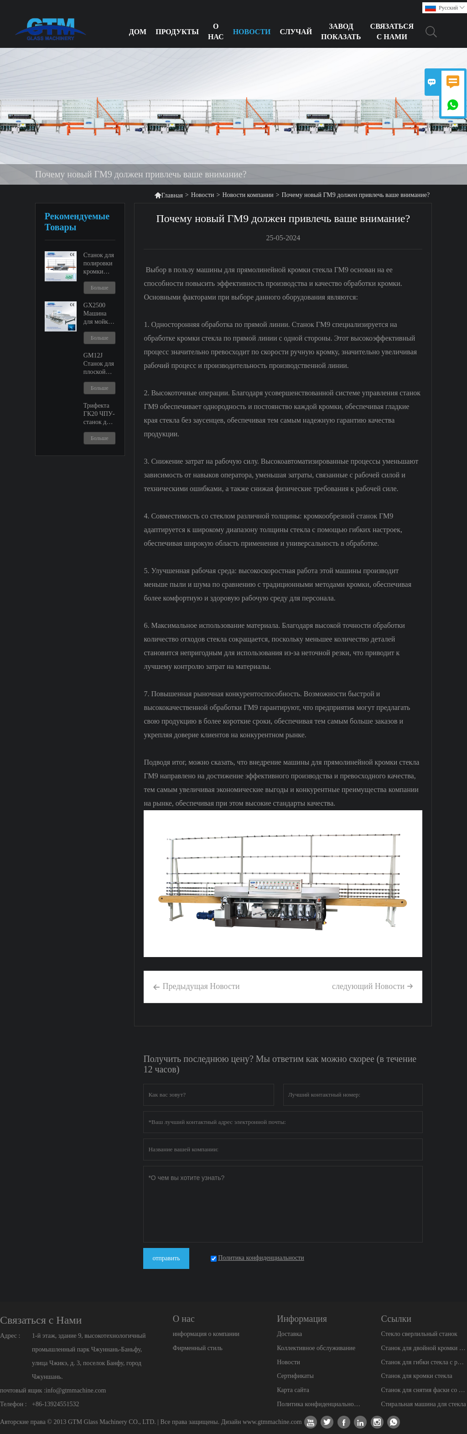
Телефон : (13, 1404)
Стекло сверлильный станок (419, 1333)
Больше (100, 288)
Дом (138, 32)
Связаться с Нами (41, 1320)
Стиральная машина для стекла (423, 1404)
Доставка (289, 1333)
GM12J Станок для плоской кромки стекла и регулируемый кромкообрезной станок (99, 364)
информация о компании (206, 1333)
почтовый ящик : (23, 1390)
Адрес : (10, 1335)
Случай (296, 32)
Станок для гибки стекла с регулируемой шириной (424, 1362)
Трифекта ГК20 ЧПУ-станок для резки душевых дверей (99, 414)
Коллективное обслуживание (316, 1348)
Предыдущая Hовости (196, 987)
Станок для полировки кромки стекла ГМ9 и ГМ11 (99, 264)
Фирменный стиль (198, 1348)
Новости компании (247, 195)
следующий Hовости (372, 986)
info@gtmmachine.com (76, 1390)
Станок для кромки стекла (416, 1375)
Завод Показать (341, 31)
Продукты (177, 32)
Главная (168, 195)
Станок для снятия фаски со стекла (424, 1390)
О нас (216, 31)
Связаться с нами (392, 31)
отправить (166, 1258)
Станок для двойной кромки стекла (424, 1348)
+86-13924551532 (55, 1404)
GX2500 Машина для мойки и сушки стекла (97, 314)
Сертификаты (295, 1375)
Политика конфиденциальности (319, 1404)
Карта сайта (293, 1390)
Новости (252, 32)
